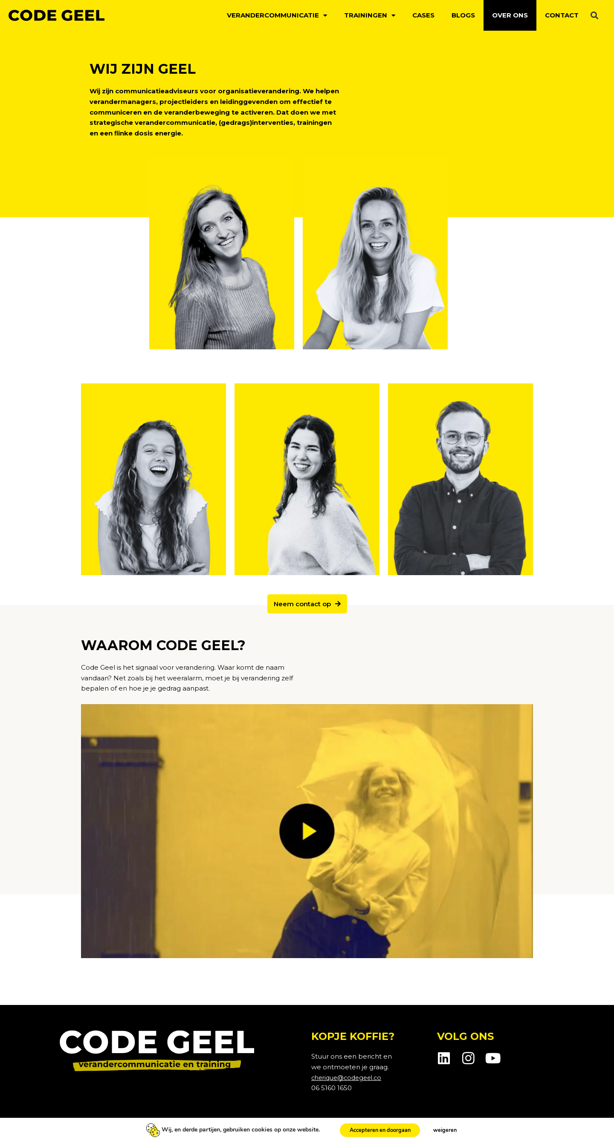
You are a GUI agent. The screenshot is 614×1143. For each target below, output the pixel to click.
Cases (423, 15)
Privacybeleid (80, 1127)
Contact (562, 15)
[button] (594, 16)
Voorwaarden (178, 1127)
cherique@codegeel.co (349, 1078)
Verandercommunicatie (277, 15)
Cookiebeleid (130, 1127)
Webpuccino (532, 1127)
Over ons (510, 15)
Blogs (463, 15)
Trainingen (369, 15)
